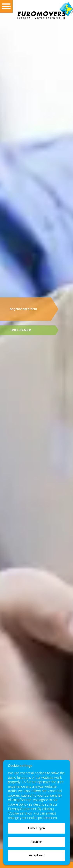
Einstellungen (36, 828)
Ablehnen (36, 841)
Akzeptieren (36, 855)
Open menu (6, 6)
